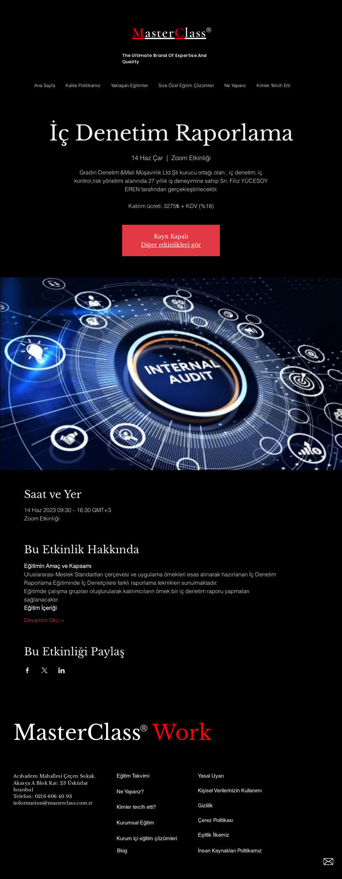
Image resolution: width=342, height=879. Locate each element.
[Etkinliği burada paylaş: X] (44, 670)
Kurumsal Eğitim (135, 823)
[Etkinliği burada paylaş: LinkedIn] (61, 670)
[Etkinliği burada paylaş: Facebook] (27, 670)
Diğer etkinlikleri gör (171, 244)
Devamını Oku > (44, 620)
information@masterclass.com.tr (53, 803)
